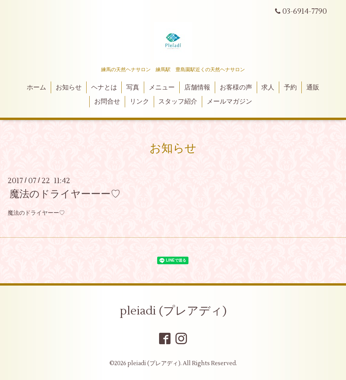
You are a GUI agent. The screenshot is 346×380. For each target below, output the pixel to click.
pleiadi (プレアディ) (173, 310)
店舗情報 (197, 87)
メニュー (162, 87)
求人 (267, 87)
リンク (139, 101)
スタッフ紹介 (177, 101)
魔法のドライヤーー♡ (36, 213)
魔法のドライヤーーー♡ (65, 194)
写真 (132, 87)
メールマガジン (229, 101)
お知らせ (69, 87)
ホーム (36, 87)
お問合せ (107, 101)
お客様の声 (236, 87)
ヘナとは (104, 87)
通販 (312, 87)
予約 (290, 87)
